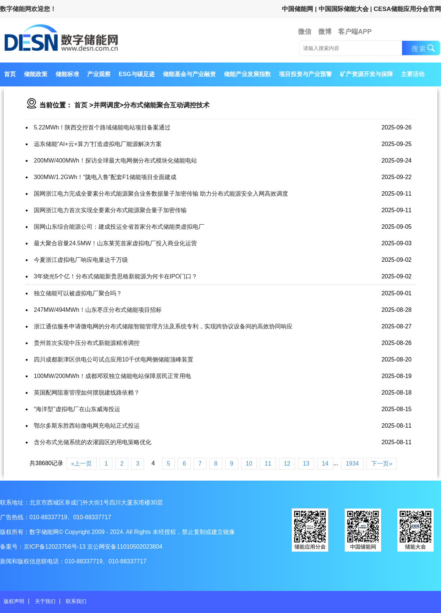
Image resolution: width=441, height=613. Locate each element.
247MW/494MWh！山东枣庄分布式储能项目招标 (98, 310)
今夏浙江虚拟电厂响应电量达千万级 (81, 260)
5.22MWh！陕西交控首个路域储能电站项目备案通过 (102, 127)
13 (306, 463)
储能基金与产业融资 (189, 74)
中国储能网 (297, 9)
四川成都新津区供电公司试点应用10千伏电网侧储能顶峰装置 (113, 359)
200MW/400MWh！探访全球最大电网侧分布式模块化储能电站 (115, 160)
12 (287, 463)
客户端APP (355, 31)
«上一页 (81, 463)
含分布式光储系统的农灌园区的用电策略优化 (92, 442)
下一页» (381, 463)
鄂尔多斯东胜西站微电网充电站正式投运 (87, 426)
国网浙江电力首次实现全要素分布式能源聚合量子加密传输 (110, 210)
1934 (352, 463)
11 (268, 463)
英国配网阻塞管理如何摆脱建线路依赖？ (87, 392)
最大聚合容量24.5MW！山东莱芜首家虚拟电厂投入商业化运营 (115, 243)
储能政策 (35, 74)
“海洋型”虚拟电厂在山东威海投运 (77, 409)
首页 (10, 74)
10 (249, 463)
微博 (324, 31)
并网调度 (106, 105)
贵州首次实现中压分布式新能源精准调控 (87, 343)
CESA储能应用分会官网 (407, 9)
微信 (304, 31)
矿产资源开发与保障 (366, 74)
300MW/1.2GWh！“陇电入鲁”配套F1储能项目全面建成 (105, 177)
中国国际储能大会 (344, 9)
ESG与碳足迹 (137, 74)
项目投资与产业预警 (305, 74)
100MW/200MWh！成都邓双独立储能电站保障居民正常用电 (112, 376)
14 (325, 463)
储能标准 (67, 74)
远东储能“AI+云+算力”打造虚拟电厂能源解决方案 (98, 144)
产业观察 (99, 74)
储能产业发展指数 (247, 74)
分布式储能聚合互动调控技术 (166, 105)
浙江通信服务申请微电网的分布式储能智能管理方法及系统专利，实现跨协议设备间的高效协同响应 (163, 326)
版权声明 (14, 601)
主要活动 (412, 74)
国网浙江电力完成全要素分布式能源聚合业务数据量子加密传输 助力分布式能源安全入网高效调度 (161, 193)
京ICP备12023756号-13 (55, 546)
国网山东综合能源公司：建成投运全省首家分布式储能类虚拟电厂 (119, 227)
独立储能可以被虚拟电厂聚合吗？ (78, 293)
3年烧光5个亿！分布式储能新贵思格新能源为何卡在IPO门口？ (115, 276)
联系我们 (76, 601)
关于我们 (45, 601)
